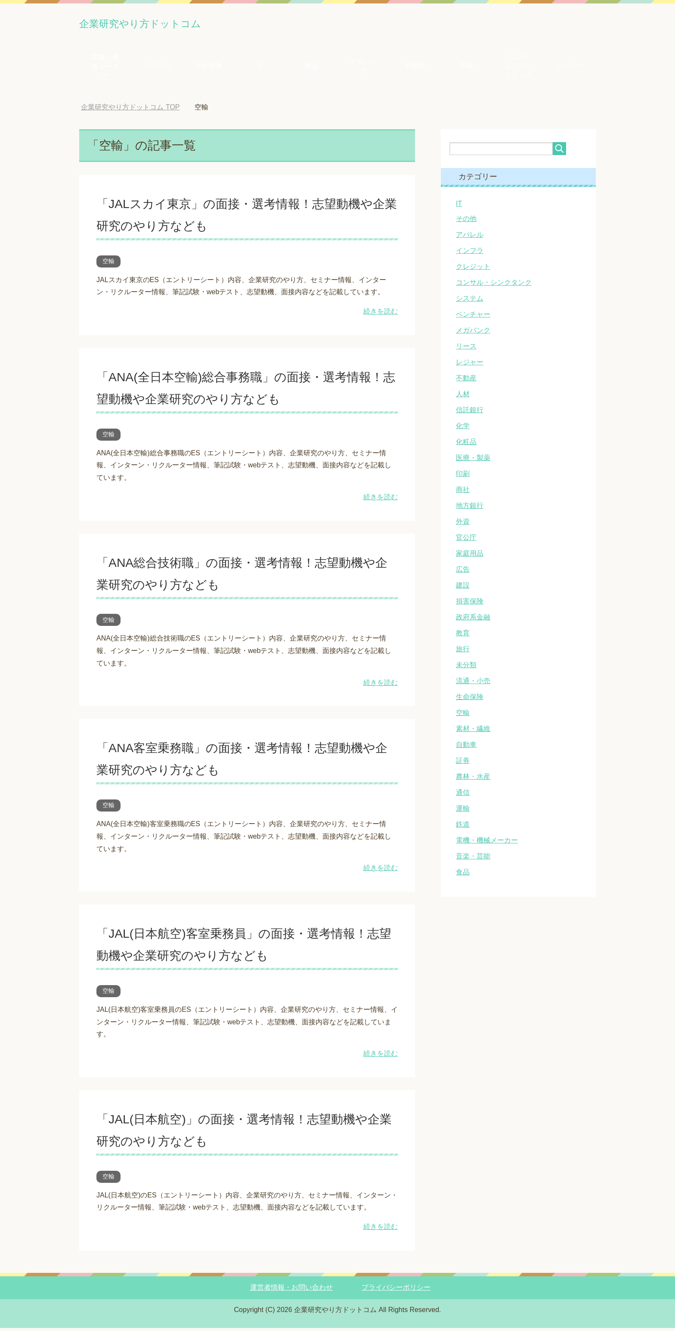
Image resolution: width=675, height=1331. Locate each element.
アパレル (469, 237)
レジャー (570, 68)
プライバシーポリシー (396, 1290)
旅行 (463, 652)
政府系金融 (473, 620)
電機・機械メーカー (105, 69)
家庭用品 (469, 556)
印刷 (463, 476)
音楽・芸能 (473, 859)
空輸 (108, 264)
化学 (463, 428)
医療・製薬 (473, 460)
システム (156, 68)
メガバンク (363, 69)
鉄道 (467, 68)
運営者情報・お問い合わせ (291, 1290)
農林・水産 (473, 779)
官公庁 (466, 540)
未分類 (466, 668)
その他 (466, 221)
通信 (463, 795)
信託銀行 (469, 413)
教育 (463, 636)
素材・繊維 (473, 731)
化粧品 (466, 444)
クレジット (473, 269)
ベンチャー (473, 317)
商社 (463, 492)
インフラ (469, 253)
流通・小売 (473, 683)
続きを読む (380, 314)
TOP (130, 110)
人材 (463, 397)
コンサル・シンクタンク (518, 69)
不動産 (415, 68)
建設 (312, 68)
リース (466, 349)
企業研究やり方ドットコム (173, 23)
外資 (463, 524)
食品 (463, 875)
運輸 (463, 811)
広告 (463, 572)
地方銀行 (469, 508)
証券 (463, 763)
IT (260, 68)
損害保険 (469, 604)
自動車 (466, 747)
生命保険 (208, 68)
